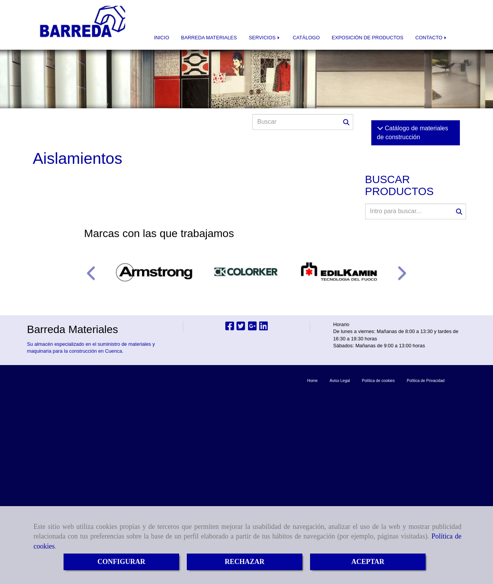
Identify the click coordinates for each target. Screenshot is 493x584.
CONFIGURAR (121, 561)
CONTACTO (431, 37)
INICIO (161, 37)
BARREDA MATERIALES (209, 37)
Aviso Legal (340, 381)
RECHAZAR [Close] (244, 561)
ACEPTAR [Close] (367, 561)
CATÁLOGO (306, 37)
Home (312, 381)
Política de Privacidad (425, 381)
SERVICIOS (265, 37)
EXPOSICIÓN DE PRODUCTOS (367, 37)
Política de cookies (378, 381)
